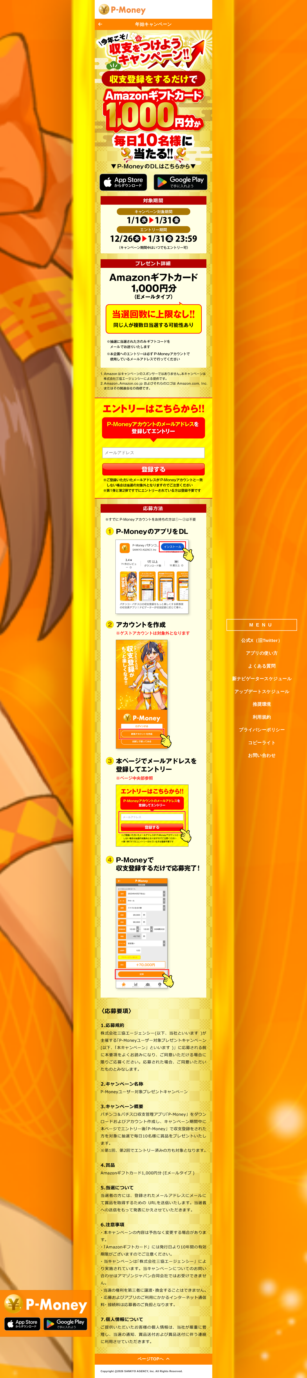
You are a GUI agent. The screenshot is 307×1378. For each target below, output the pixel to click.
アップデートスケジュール (261, 691)
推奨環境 (262, 704)
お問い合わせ (262, 755)
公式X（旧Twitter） (261, 640)
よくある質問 (262, 666)
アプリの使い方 (262, 653)
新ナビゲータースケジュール (261, 678)
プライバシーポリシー (262, 729)
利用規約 (262, 717)
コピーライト (262, 742)
